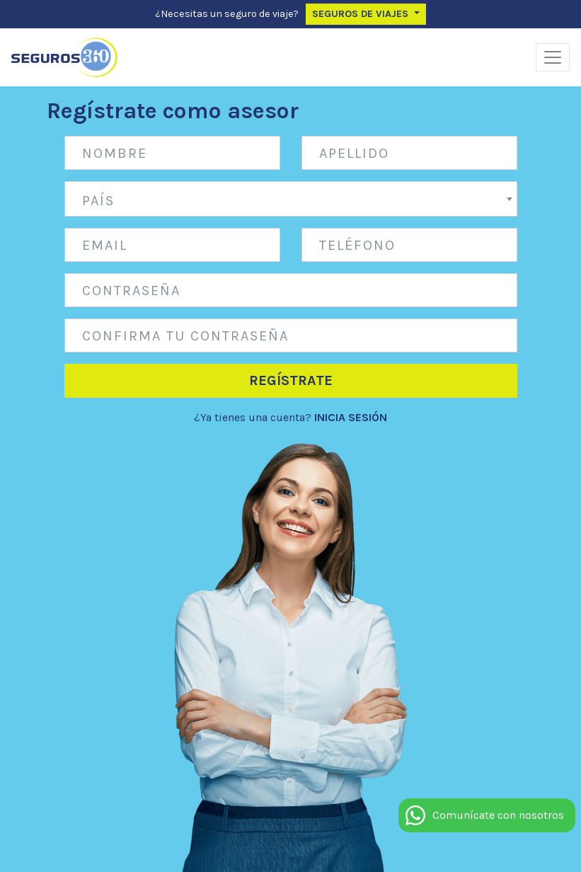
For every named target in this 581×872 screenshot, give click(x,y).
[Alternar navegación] (553, 57)
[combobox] (290, 199)
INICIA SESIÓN (350, 417)
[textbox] (291, 201)
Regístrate (291, 380)
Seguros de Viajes (361, 14)
